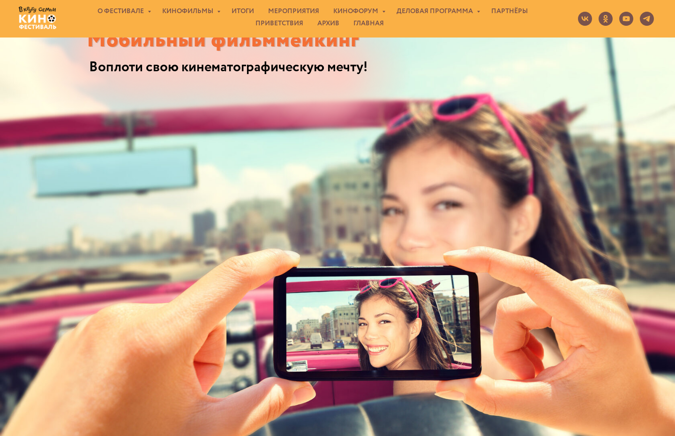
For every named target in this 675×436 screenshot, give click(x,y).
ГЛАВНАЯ (368, 23)
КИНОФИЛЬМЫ (188, 11)
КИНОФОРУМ (356, 11)
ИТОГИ (243, 11)
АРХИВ (328, 23)
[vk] (585, 19)
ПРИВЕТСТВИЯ (279, 23)
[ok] (606, 19)
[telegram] (647, 19)
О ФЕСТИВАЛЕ (121, 11)
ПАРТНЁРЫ (509, 11)
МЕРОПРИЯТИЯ (293, 11)
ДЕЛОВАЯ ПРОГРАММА (435, 11)
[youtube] (626, 19)
